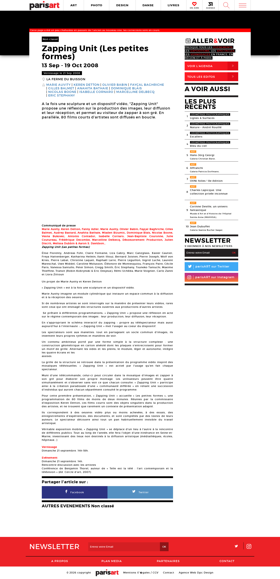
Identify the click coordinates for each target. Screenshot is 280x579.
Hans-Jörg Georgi (202, 155)
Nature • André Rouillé (206, 127)
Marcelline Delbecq (135, 92)
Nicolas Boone (62, 92)
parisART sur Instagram (210, 277)
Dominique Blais (126, 88)
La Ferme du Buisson (65, 79)
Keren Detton (86, 85)
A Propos (59, 561)
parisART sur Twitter (207, 267)
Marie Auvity (58, 85)
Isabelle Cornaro (96, 92)
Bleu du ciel (198, 145)
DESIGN (122, 5)
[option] (107, 172)
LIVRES (173, 5)
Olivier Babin (114, 85)
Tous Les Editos (212, 76)
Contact (226, 561)
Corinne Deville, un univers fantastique (209, 208)
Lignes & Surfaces (202, 118)
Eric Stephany (61, 95)
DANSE (148, 5)
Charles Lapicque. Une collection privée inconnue (209, 191)
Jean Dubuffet (200, 226)
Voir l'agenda (212, 66)
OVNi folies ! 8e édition (206, 180)
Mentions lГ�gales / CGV (140, 572)
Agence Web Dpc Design (196, 572)
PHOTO (96, 5)
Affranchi (196, 168)
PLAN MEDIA (111, 561)
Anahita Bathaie (92, 88)
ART (73, 5)
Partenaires (168, 561)
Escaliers (196, 136)
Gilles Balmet (61, 88)
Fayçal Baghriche (147, 85)
